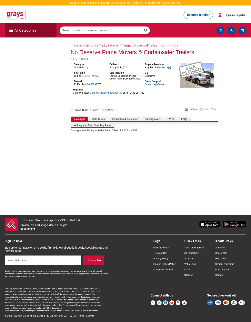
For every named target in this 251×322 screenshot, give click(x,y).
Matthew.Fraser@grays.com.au (106, 92)
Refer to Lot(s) (163, 67)
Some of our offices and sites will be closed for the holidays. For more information (120, 2)
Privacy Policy (160, 258)
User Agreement (161, 247)
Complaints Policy (163, 269)
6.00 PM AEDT (93, 84)
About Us (220, 247)
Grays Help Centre (154, 84)
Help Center (221, 258)
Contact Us (221, 253)
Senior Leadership (224, 264)
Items (187, 269)
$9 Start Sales (191, 253)
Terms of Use (160, 253)
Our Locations (222, 269)
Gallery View (210, 109)
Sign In (235, 15)
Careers (219, 275)
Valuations (190, 264)
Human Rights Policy (164, 264)
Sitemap (188, 275)
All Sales (188, 258)
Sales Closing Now (194, 247)
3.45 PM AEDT (93, 76)
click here (175, 2)
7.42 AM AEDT (109, 110)
